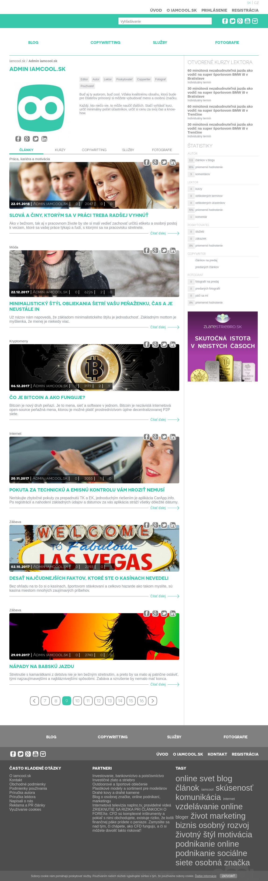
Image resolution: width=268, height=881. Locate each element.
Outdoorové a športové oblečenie (120, 784)
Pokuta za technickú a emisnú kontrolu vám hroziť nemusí (87, 489)
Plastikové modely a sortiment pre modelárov (129, 788)
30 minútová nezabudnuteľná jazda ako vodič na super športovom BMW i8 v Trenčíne (220, 128)
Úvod (156, 10)
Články (26, 150)
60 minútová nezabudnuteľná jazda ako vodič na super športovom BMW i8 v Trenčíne (220, 110)
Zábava (15, 522)
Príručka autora (22, 793)
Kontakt (217, 754)
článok (187, 787)
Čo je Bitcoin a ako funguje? (47, 397)
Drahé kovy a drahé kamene (115, 793)
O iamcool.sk (182, 10)
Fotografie (162, 150)
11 (88, 700)
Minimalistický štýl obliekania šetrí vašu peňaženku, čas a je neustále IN (91, 306)
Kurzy (60, 150)
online (232, 806)
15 (131, 700)
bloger (182, 817)
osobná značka (222, 862)
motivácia (235, 834)
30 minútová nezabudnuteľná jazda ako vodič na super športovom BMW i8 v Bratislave (220, 92)
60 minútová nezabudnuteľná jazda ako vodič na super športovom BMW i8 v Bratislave (220, 74)
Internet (15, 433)
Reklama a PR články (27, 805)
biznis (186, 825)
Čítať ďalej (158, 233)
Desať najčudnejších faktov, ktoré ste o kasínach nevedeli (89, 578)
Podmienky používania (28, 788)
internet (229, 799)
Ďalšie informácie (205, 876)
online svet (195, 778)
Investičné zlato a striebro (113, 780)
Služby (128, 150)
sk (249, 2)
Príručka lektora (22, 797)
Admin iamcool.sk (50, 203)
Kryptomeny (18, 341)
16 (142, 700)
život (199, 815)
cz (256, 2)
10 (77, 700)
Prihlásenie (214, 10)
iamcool (207, 789)
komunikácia (198, 797)
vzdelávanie (197, 806)
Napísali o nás (21, 801)
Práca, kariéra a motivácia (29, 159)
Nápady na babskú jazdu (41, 666)
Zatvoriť (228, 875)
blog (224, 778)
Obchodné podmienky (27, 784)
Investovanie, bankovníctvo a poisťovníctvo (128, 776)
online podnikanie (207, 848)
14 (120, 700)
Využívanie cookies (25, 809)
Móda (13, 247)
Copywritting (94, 150)
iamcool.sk (17, 61)
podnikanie (195, 843)
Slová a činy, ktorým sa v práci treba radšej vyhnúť (78, 215)
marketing (228, 815)
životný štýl (195, 834)
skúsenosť (234, 787)
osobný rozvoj (224, 825)
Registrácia (245, 10)
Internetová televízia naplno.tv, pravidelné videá (131, 805)
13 (110, 700)
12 (99, 700)
